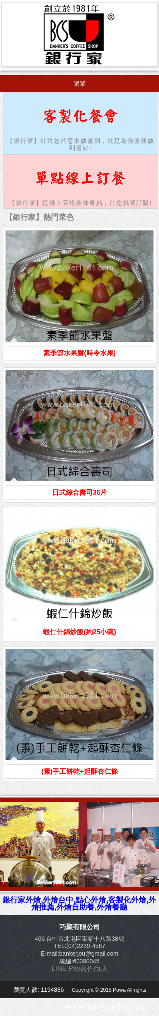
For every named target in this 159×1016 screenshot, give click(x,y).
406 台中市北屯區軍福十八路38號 (79, 938)
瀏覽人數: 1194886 (39, 989)
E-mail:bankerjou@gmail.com (79, 953)
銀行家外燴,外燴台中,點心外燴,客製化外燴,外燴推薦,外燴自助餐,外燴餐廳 (79, 903)
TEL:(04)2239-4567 (79, 945)
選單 (80, 83)
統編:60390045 (79, 961)
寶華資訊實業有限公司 (116, 1007)
